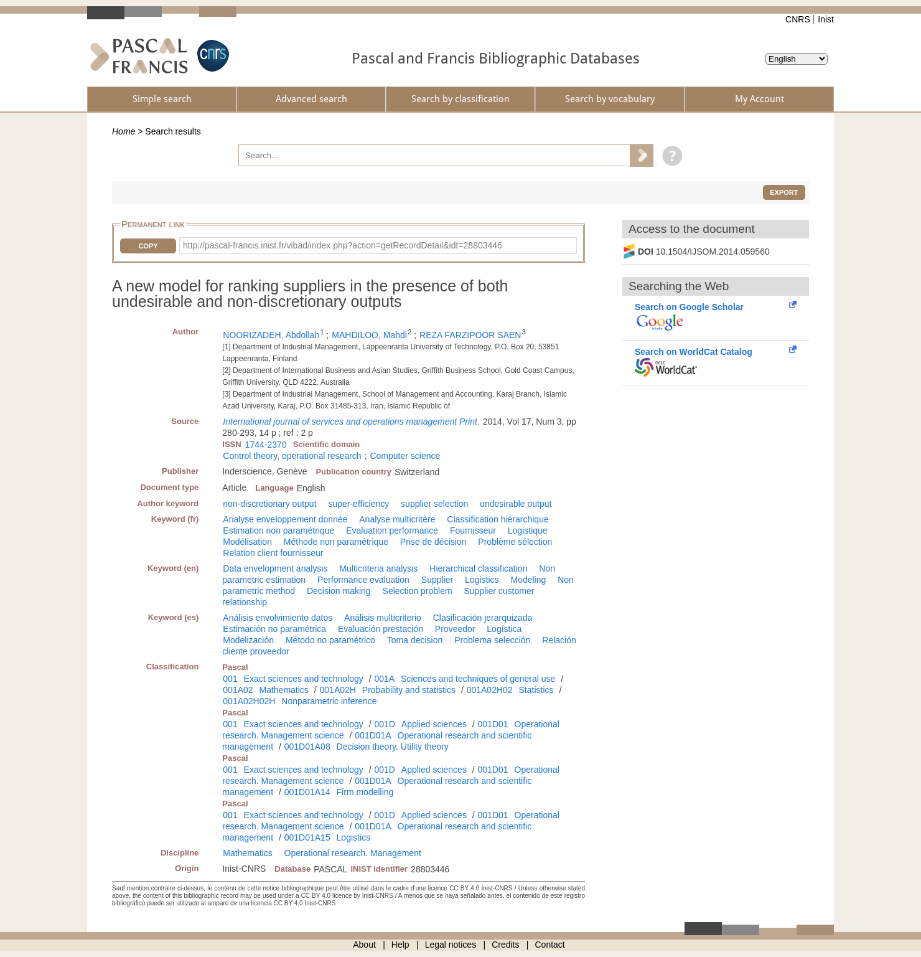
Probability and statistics (409, 690)
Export (784, 192)
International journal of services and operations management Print (350, 422)
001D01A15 (307, 837)
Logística (504, 629)
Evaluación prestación (380, 629)
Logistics (481, 580)
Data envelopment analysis (275, 568)
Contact (550, 945)
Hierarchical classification (478, 568)
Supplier (437, 580)
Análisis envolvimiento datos (277, 618)
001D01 (493, 724)
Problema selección (492, 640)
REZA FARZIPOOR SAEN (470, 335)
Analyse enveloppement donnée (285, 519)
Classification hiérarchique (497, 519)
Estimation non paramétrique (278, 530)
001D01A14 (307, 792)
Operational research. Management (352, 853)
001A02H (338, 690)
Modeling (528, 580)
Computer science (405, 456)
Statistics (536, 690)
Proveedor (455, 629)
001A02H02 (490, 690)
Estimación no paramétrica (274, 629)
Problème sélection (515, 542)
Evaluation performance (392, 530)
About (364, 945)
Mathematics (284, 690)
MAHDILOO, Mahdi (369, 335)
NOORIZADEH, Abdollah (271, 335)
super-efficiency (358, 504)
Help (400, 945)
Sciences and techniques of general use (478, 679)
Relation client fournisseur (273, 553)
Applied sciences (434, 724)
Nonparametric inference (328, 701)
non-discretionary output (269, 504)
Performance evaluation (363, 580)
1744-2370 (266, 445)
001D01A (373, 735)
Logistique (528, 530)
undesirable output (515, 504)
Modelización (248, 640)
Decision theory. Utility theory (393, 747)
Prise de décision (433, 542)
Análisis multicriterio (382, 618)
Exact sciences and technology (303, 679)
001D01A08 (307, 747)
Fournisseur (473, 530)
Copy (147, 246)
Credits (505, 945)
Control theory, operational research (292, 456)
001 (230, 679)
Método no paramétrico (330, 640)
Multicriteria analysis (378, 568)
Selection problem (417, 591)
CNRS (797, 19)
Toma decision (415, 640)
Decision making (339, 591)
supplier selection (434, 504)
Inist (826, 19)
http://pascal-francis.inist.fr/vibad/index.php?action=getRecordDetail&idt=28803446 (342, 245)
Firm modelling (365, 792)
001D (384, 724)
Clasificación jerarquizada (483, 618)
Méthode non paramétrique (336, 542)
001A (384, 679)
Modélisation (247, 542)
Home (123, 131)
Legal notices (451, 945)
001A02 (238, 690)
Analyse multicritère (397, 519)
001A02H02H (249, 701)
